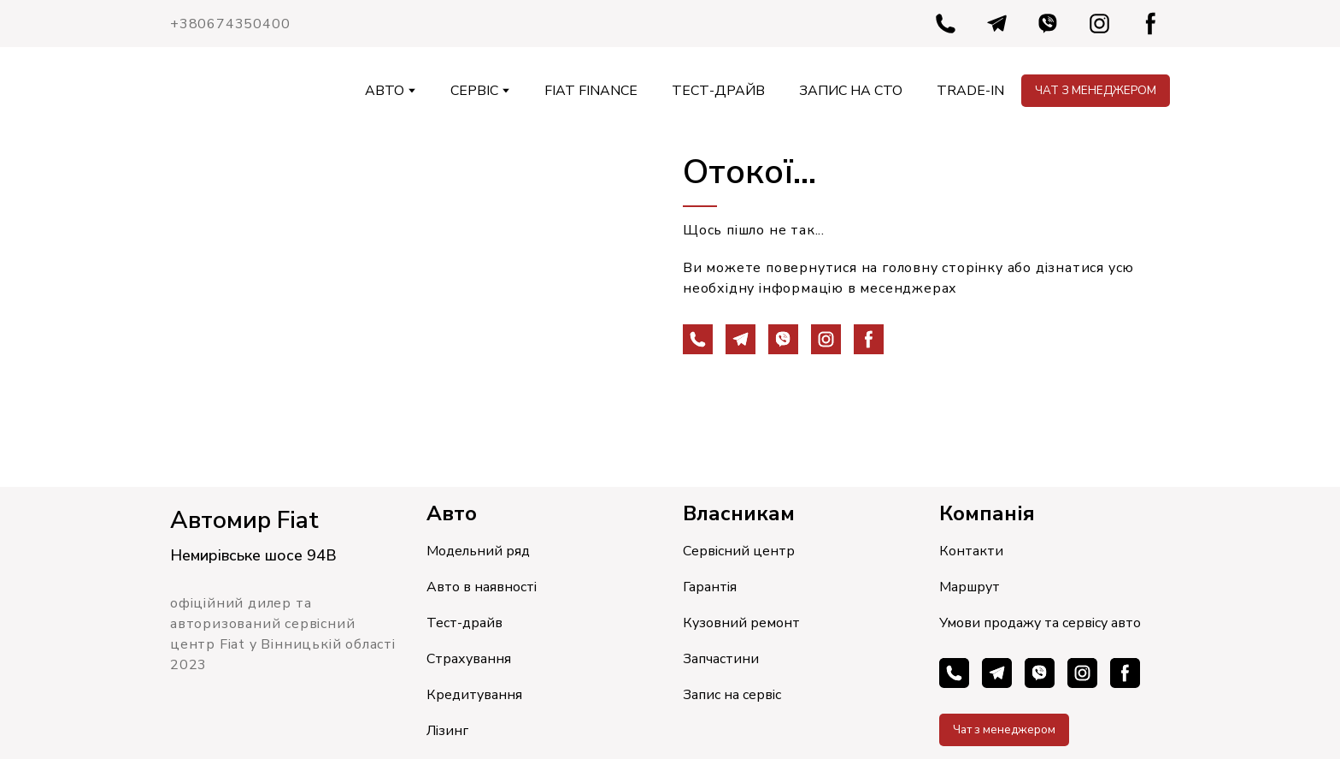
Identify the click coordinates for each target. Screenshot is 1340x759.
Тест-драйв (464, 623)
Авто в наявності (481, 587)
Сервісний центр (739, 551)
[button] (945, 23)
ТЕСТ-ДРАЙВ (718, 90)
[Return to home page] (201, 90)
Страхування (468, 658)
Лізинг (447, 730)
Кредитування (474, 694)
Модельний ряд (478, 551)
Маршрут (969, 587)
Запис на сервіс (732, 694)
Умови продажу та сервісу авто (1040, 623)
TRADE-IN (970, 90)
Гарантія (710, 587)
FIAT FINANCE (591, 90)
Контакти (971, 551)
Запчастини (721, 658)
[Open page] (413, 310)
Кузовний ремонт (741, 623)
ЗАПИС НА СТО (850, 90)
